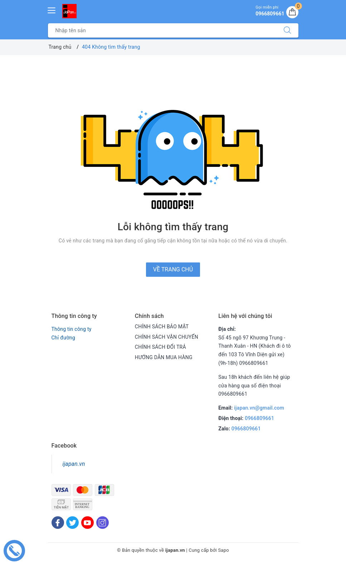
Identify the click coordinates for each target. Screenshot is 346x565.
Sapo (223, 550)
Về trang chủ (173, 269)
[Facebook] (58, 522)
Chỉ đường (63, 338)
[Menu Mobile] (52, 9)
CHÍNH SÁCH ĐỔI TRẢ (160, 347)
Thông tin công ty (72, 329)
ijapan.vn (74, 463)
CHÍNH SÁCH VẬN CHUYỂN (166, 337)
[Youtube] (87, 522)
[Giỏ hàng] (292, 12)
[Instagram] (102, 522)
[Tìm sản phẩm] (162, 30)
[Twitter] (72, 522)
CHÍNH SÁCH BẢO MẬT (162, 326)
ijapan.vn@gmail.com (259, 408)
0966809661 (259, 418)
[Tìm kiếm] (287, 30)
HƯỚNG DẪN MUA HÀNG (164, 357)
